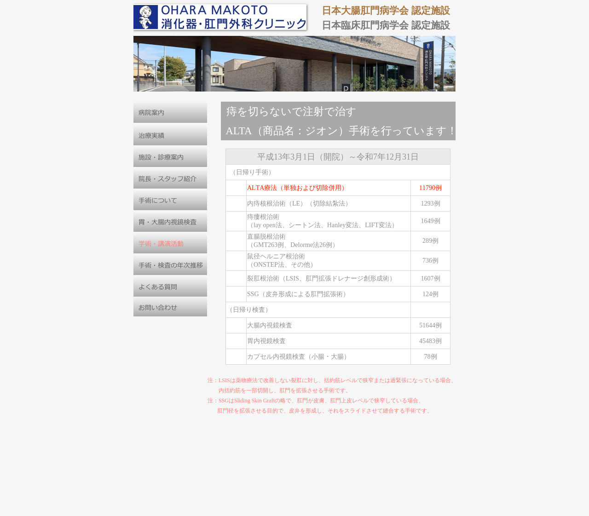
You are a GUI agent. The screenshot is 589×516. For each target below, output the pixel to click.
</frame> (344, 258)
